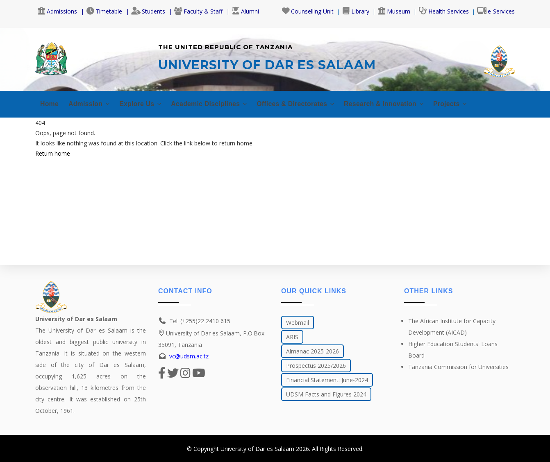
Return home (52, 151)
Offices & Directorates (313, 101)
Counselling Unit (308, 11)
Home (50, 101)
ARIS (292, 337)
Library (355, 11)
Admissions (57, 11)
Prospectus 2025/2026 (316, 365)
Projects (480, 101)
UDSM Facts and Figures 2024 (326, 394)
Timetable (104, 11)
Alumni (245, 11)
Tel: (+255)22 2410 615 (199, 321)
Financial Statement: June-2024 (327, 380)
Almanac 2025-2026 (312, 351)
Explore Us (146, 101)
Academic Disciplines (220, 101)
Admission (92, 101)
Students (148, 11)
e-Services (496, 11)
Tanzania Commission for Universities (458, 367)
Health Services (443, 11)
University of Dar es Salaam (257, 449)
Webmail (297, 322)
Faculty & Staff (198, 11)
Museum (393, 11)
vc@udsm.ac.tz (189, 356)
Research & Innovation (409, 101)
